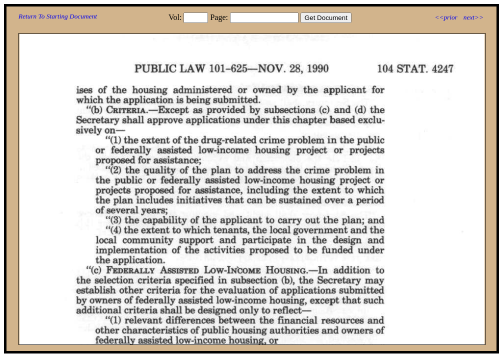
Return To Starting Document (57, 16)
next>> (474, 17)
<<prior (445, 17)
